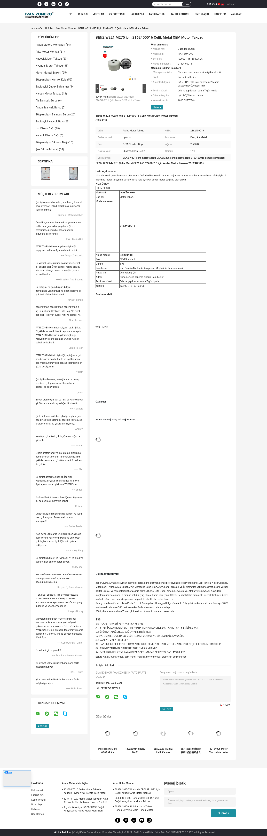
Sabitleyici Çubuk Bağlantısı (52, 86)
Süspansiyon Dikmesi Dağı (52, 142)
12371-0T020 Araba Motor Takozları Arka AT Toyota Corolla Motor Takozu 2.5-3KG (86, 800)
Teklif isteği (211, 4)
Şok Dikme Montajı (47, 149)
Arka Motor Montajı (66, 28)
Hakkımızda (137, 14)
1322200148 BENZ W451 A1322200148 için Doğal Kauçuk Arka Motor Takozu (135, 750)
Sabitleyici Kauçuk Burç (50, 121)
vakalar (236, 14)
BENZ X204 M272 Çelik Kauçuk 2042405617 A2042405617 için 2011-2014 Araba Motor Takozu (163, 750)
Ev (70, 14)
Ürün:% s (82, 14)
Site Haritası (37, 814)
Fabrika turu (157, 14)
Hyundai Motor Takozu (49, 65)
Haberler (220, 14)
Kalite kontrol (180, 14)
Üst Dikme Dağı (45, 128)
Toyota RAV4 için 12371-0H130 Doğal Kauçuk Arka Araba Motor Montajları (84, 809)
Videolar (98, 14)
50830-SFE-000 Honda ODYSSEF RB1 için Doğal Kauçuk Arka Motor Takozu (137, 800)
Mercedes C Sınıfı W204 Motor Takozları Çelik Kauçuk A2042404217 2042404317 (107, 750)
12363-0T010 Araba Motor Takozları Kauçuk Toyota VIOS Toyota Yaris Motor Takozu (85, 791)
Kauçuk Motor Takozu (49, 58)
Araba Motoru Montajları (50, 44)
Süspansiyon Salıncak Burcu (53, 114)
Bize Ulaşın (202, 14)
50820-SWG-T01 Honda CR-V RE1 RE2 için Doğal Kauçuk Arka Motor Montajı (137, 791)
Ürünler (49, 28)
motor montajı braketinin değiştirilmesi (166, 656)
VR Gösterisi (117, 14)
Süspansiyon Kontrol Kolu (51, 79)
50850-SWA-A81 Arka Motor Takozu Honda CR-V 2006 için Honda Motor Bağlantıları (134, 808)
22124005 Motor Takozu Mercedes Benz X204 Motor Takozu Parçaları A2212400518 (218, 750)
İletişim (157, 107)
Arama (187, 4)
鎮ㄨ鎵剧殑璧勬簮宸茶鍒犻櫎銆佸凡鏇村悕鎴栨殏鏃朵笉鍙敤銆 (191, 750)
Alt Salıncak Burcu (47, 100)
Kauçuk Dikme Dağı (47, 135)
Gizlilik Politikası (63, 832)
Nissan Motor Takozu (48, 93)
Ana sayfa (36, 28)
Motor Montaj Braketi (48, 72)
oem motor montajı (135, 656)
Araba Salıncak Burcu (48, 107)
